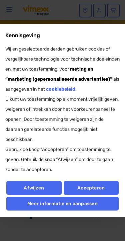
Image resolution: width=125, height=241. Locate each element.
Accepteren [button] (91, 188)
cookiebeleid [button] (60, 89)
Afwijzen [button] (34, 188)
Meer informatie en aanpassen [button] (62, 204)
